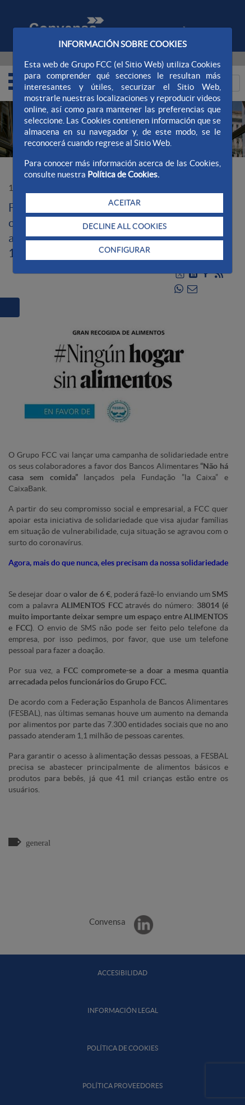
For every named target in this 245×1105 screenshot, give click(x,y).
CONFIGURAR (124, 249)
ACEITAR (124, 202)
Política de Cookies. (123, 174)
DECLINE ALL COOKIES (124, 226)
